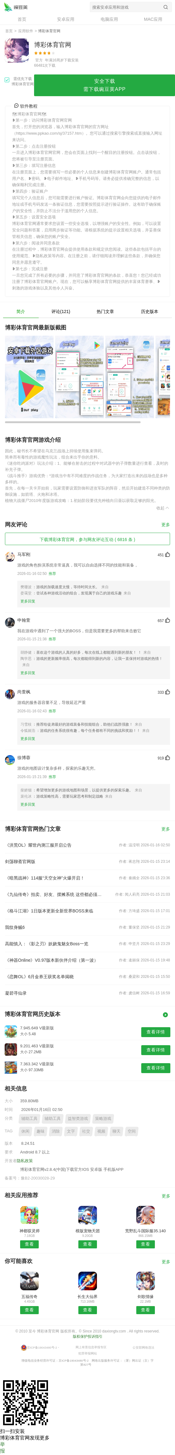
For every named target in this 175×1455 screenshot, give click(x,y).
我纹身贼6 (15, 927)
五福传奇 (29, 1296)
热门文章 (105, 311)
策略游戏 (103, 1118)
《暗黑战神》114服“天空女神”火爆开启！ (45, 877)
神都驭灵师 (30, 1231)
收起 (163, 508)
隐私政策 (25, 1160)
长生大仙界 (87, 1296)
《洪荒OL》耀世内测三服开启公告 (38, 845)
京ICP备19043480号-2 (42, 1347)
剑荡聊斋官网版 (20, 861)
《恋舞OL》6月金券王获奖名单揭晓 (39, 976)
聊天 (116, 1131)
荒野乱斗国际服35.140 (145, 1231)
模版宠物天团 (88, 1231)
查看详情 (156, 1031)
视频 (101, 1131)
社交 (86, 1131)
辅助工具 (29, 1118)
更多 (165, 524)
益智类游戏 (78, 1118)
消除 (56, 1131)
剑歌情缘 (146, 1296)
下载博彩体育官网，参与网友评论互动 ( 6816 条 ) (87, 539)
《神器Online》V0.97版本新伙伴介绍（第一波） (51, 960)
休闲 (25, 1131)
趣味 (41, 1131)
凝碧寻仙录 (16, 993)
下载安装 (71, 60)
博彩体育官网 (16, 6)
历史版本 (149, 311)
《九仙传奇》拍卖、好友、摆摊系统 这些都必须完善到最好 (54, 894)
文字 (71, 1131)
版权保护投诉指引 (88, 1336)
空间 (132, 1131)
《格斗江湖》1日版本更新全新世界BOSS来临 (49, 910)
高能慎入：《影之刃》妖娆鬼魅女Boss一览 (46, 943)
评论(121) (60, 311)
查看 (29, 1244)
